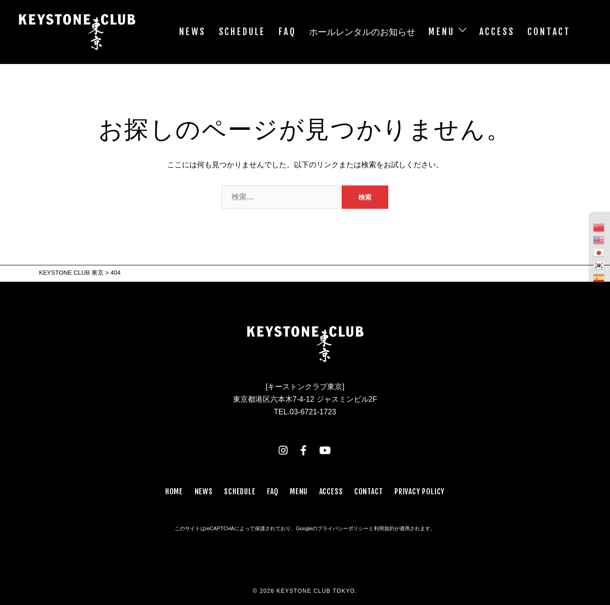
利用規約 (384, 528)
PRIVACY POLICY (419, 491)
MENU (441, 31)
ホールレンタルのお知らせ (362, 31)
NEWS (192, 31)
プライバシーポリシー (343, 528)
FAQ (287, 31)
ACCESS (497, 31)
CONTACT (549, 31)
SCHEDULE (242, 31)
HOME (174, 491)
